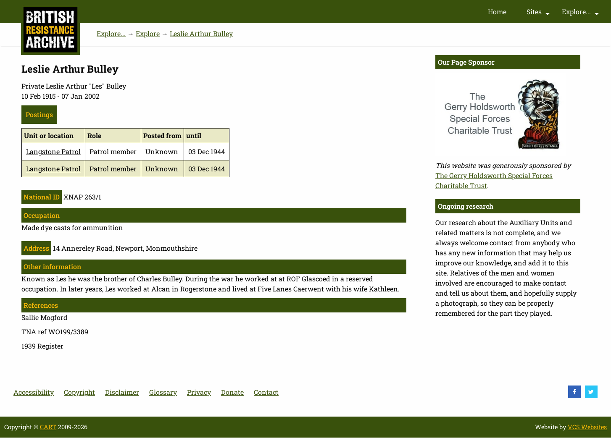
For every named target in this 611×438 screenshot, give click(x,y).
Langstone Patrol (53, 151)
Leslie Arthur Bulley (201, 33)
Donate (232, 392)
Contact (266, 392)
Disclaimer (122, 392)
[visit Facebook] (574, 392)
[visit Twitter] (591, 392)
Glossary (163, 392)
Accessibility (33, 392)
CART (48, 427)
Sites (539, 13)
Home (497, 11)
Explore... (581, 13)
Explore (148, 33)
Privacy (199, 392)
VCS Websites (587, 427)
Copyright (79, 392)
